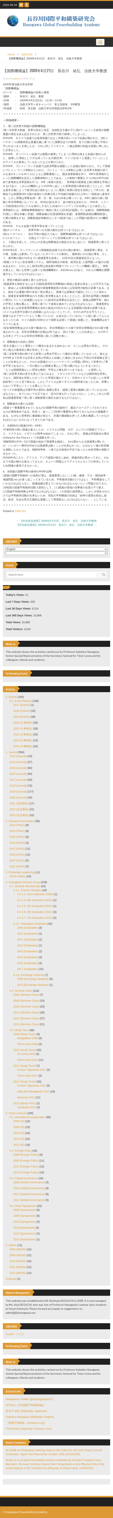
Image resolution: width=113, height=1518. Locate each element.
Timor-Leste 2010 (27, 1059)
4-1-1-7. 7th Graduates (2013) (35, 917)
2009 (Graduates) (27, 927)
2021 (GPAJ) (17, 866)
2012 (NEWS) (18, 1272)
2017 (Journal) (18, 779)
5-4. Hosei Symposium (23, 1205)
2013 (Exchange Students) (33, 984)
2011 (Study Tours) (24, 1065)
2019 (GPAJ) (17, 860)
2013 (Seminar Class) (26, 1024)
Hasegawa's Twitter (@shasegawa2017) (29, 1399)
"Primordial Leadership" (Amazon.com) (29, 1428)
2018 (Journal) (18, 785)
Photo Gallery (18, 876)
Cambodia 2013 (26, 1107)
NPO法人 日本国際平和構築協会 (25, 1405)
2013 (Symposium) (24, 1239)
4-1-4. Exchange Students (28, 974)
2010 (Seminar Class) (26, 1006)
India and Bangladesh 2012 (33, 1091)
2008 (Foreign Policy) (26, 1154)
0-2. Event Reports (21, 700)
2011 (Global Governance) (29, 1194)
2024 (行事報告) (22, 746)
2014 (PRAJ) (17, 831)
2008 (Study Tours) (24, 1034)
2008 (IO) (19, 1121)
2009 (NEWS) (18, 1255)
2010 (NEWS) (18, 1261)
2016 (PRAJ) (17, 842)
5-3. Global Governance (24, 1178)
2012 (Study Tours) (24, 1081)
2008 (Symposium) (24, 1209)
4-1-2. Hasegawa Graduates (30, 923)
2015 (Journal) (18, 767)
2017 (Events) (21, 704)
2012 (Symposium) (24, 1233)
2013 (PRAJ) (17, 825)
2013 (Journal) (18, 756)
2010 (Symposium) (24, 1221)
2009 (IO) (26, 54)
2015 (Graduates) (27, 963)
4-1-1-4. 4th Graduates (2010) (35, 900)
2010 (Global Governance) (29, 1188)
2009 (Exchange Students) (33, 978)
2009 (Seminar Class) (26, 1000)
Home (11, 54)
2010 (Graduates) (27, 933)
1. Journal (11, 752)
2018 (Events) (21, 710)
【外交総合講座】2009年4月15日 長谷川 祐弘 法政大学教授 (56, 520)
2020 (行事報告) (22, 722)
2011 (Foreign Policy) (26, 1166)
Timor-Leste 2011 (27, 1075)
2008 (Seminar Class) (26, 994)
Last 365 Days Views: (19, 615)
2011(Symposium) (24, 1227)
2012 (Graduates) (27, 945)
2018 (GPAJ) (17, 854)
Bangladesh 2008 (27, 1038)
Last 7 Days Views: (18, 601)
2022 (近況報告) (19, 809)
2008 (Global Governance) (29, 1182)
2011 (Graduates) (27, 939)
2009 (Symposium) (24, 1215)
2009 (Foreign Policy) (26, 1160)
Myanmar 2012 (26, 1097)
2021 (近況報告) (19, 803)
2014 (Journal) (18, 762)
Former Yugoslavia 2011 (31, 1069)
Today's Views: (15, 594)
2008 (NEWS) (18, 1249)
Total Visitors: (15, 629)
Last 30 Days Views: (19, 608)
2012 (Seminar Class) (26, 1018)
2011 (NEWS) (18, 1267)
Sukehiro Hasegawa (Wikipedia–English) (30, 1416)
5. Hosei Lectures (16, 1113)
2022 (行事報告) (22, 734)
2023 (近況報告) (19, 815)
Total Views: (14, 622)
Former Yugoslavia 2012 (31, 1085)
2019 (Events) (21, 716)
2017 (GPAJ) (17, 848)
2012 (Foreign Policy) (26, 1172)
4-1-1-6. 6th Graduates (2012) (35, 911)
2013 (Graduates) (27, 951)
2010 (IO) (19, 1133)
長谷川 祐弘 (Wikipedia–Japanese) (26, 1411)
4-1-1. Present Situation (27, 890)
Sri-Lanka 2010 (26, 1053)
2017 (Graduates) (27, 969)
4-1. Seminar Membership (25, 886)
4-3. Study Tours (19, 1030)
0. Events (11, 696)
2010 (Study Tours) (24, 1049)
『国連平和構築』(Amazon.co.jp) (25, 1422)
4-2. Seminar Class (21, 990)
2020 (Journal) (18, 797)
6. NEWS (11, 1245)
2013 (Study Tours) (24, 1103)
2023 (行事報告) (22, 740)
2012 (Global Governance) (29, 1200)
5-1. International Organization (27, 1117)
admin (16, 78)
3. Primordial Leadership (20, 872)
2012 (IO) (19, 1144)
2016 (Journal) (18, 773)
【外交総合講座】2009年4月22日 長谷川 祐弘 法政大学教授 (56, 524)
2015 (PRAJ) (17, 836)
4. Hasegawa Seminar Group (23, 882)
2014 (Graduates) (27, 957)
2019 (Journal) (18, 791)
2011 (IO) (19, 1138)
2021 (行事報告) (22, 728)
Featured (11, 1278)
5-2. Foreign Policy (21, 1150)
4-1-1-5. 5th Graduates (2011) (35, 906)
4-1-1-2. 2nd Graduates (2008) (35, 894)
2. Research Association (20, 821)
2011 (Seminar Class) (26, 1012)
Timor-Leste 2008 (27, 1044)
